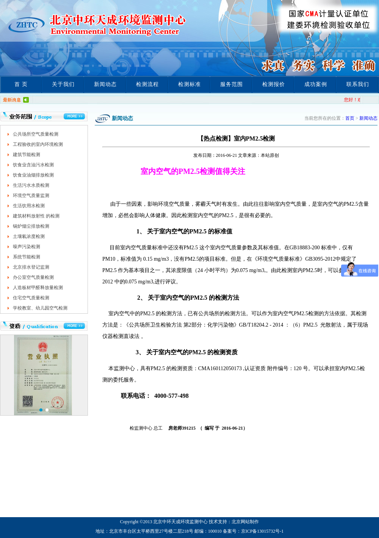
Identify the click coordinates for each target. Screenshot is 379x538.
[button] (40, 409)
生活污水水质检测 (31, 185)
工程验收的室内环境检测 (38, 144)
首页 (349, 118)
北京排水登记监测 (31, 267)
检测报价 (273, 84)
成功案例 (315, 84)
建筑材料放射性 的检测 (36, 216)
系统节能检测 (26, 257)
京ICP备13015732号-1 (262, 531)
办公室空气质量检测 (33, 277)
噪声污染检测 (26, 246)
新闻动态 (105, 84)
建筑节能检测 (26, 154)
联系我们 (357, 84)
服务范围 (231, 84)
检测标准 (189, 84)
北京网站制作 (245, 521)
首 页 (21, 84)
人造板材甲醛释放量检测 (38, 287)
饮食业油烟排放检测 (33, 175)
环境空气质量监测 (31, 195)
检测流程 (147, 84)
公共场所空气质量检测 (35, 134)
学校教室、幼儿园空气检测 (40, 308)
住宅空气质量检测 (31, 297)
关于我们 (63, 84)
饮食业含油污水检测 (33, 164)
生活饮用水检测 (29, 205)
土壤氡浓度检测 (29, 236)
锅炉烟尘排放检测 (31, 226)
